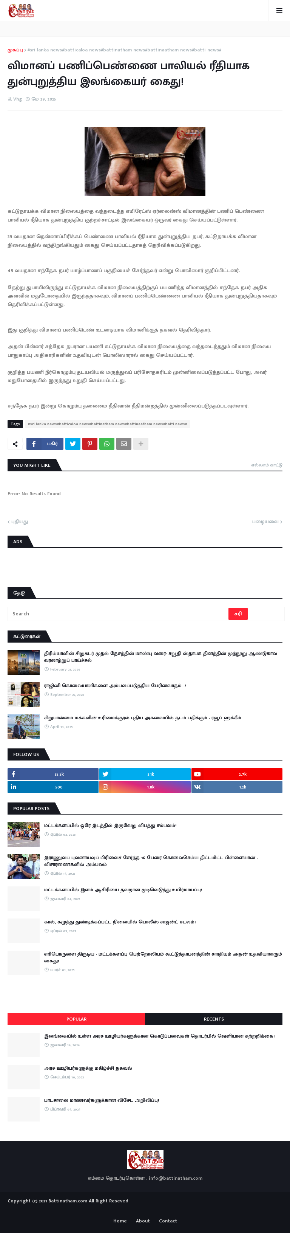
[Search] (118, 614)
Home (120, 1221)
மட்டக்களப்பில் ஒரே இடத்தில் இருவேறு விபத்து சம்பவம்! (110, 825)
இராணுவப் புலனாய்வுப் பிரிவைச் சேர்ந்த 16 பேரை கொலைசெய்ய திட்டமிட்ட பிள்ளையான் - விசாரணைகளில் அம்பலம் (151, 861)
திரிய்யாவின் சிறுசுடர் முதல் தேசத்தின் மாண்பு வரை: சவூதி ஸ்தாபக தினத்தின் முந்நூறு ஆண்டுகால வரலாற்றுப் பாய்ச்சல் (160, 657)
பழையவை (265, 522)
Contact (168, 1221)
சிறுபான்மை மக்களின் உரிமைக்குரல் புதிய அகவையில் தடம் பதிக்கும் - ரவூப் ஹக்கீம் (142, 717)
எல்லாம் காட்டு (266, 465)
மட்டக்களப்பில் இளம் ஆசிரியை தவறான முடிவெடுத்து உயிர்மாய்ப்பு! (123, 889)
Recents (214, 1019)
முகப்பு (15, 50)
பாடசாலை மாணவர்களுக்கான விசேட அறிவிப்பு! (101, 1100)
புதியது (19, 522)
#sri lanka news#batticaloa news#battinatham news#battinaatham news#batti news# (124, 50)
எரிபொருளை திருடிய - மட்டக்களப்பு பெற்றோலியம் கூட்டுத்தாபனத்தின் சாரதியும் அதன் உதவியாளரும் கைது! (163, 957)
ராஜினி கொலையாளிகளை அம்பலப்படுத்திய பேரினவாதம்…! (115, 685)
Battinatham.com (67, 1201)
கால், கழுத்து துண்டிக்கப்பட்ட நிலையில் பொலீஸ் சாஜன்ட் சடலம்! (120, 922)
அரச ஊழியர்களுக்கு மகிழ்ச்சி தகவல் (88, 1068)
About (143, 1221)
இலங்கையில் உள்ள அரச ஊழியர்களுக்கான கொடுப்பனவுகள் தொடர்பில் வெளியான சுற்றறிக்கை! (159, 1036)
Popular (76, 1019)
